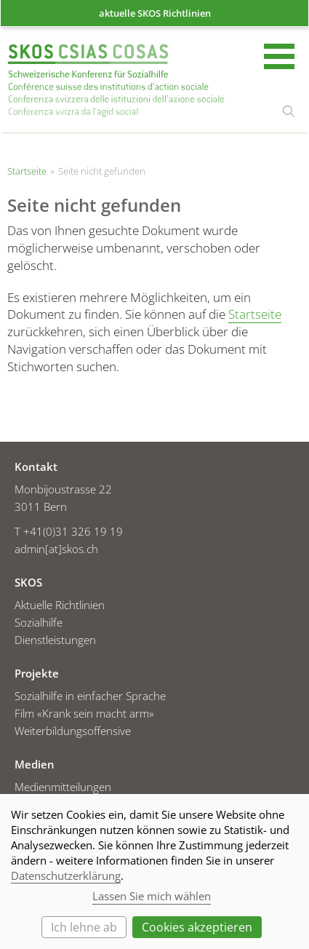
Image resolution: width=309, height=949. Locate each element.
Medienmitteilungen (63, 786)
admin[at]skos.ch (56, 548)
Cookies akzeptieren (197, 927)
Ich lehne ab (84, 927)
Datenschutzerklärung (66, 875)
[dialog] (154, 871)
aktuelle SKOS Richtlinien (155, 13)
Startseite (116, 81)
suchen (288, 111)
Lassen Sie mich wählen (151, 896)
